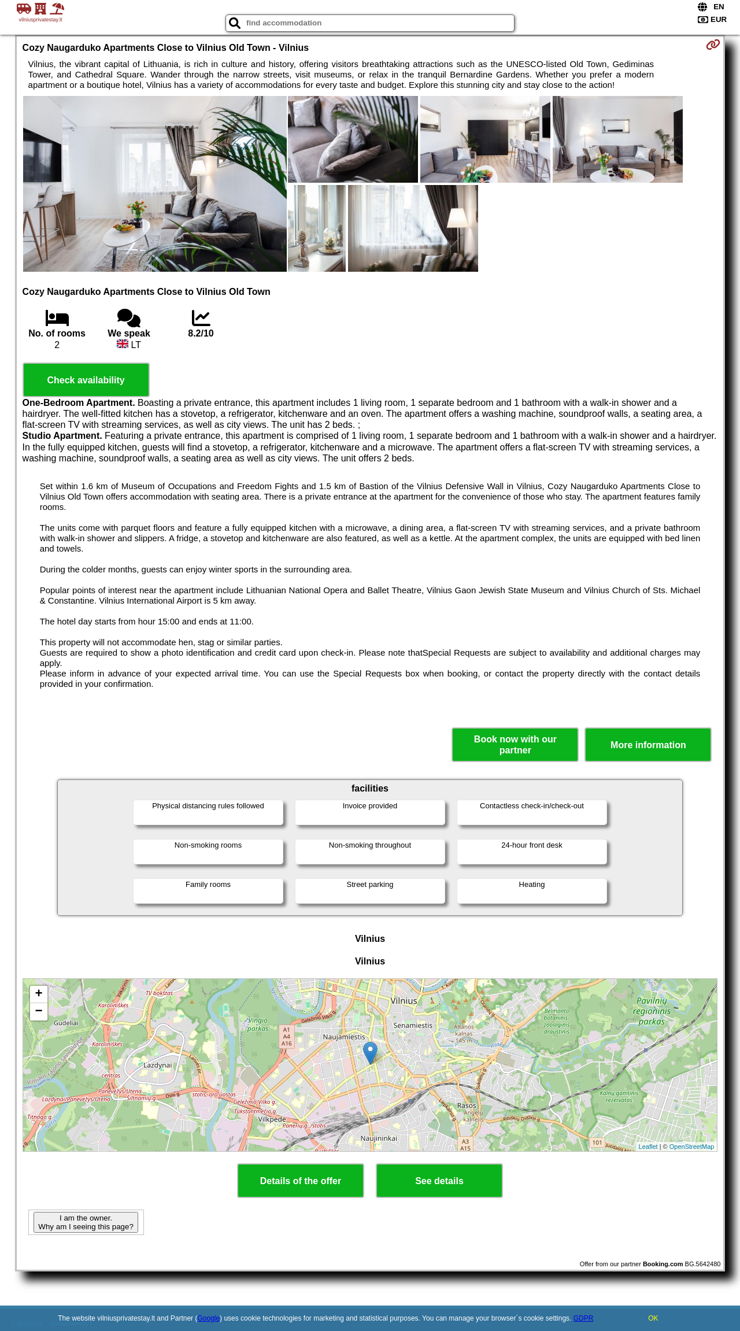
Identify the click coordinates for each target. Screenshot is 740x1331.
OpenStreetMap (692, 1146)
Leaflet (648, 1146)
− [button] (38, 1012)
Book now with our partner (515, 744)
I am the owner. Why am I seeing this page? (85, 1222)
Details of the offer (300, 1181)
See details (439, 1181)
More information (648, 745)
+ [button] (38, 994)
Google (208, 1318)
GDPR (584, 1318)
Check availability (85, 380)
